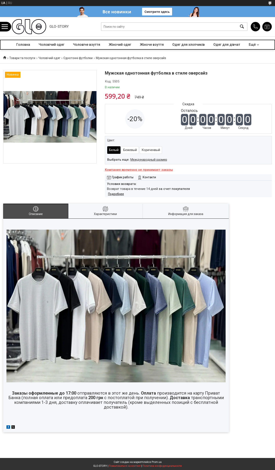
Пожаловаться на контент (125, 465)
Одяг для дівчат (226, 45)
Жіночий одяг (120, 45)
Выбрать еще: (137, 160)
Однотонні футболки (78, 58)
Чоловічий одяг (51, 45)
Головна (23, 45)
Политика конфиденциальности (162, 465)
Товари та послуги (22, 58)
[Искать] (242, 27)
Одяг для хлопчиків (188, 45)
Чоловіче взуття (86, 45)
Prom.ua (157, 462)
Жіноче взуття (152, 45)
